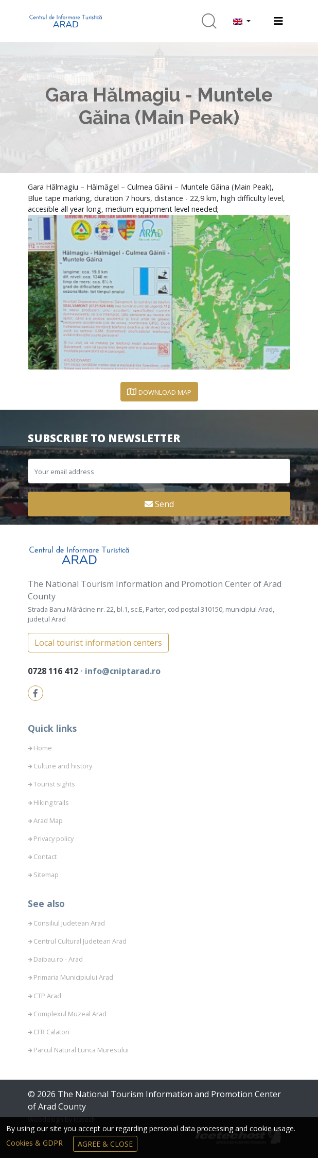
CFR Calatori (51, 1031)
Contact (45, 856)
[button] (242, 21)
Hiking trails (51, 802)
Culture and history (62, 765)
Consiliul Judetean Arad (69, 923)
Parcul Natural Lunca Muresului (81, 1049)
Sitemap (46, 874)
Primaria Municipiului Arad (73, 977)
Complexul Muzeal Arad (70, 1013)
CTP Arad (47, 995)
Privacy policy (53, 838)
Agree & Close (105, 1144)
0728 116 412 (54, 671)
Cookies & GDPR (35, 1143)
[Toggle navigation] (278, 21)
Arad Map (48, 820)
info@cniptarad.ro (123, 671)
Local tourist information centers (98, 642)
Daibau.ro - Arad (58, 959)
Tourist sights (54, 783)
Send (159, 504)
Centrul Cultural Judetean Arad (80, 941)
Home (42, 747)
